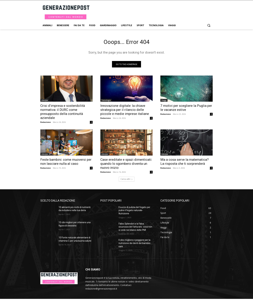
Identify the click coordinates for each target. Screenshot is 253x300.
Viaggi (164, 101)
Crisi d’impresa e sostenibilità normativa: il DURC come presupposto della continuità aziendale (62, 113)
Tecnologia (106, 101)
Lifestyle (44, 101)
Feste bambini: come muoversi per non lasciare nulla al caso (65, 163)
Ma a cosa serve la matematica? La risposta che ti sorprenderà (184, 163)
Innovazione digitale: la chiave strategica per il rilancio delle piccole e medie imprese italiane (124, 111)
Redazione (45, 123)
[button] (209, 25)
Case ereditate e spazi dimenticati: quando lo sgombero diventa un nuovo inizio (126, 165)
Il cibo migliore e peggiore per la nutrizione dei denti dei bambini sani (134, 244)
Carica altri (127, 180)
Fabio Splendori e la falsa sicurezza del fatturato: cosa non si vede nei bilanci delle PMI (135, 228)
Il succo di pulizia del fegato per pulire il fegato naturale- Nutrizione (134, 211)
